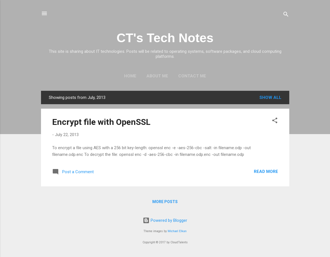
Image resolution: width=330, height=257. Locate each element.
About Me (157, 75)
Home (130, 75)
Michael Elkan (177, 231)
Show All (270, 97)
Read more (266, 171)
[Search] (286, 15)
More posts (165, 201)
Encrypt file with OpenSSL (101, 122)
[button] (274, 121)
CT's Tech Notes (165, 38)
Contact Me (192, 75)
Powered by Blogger (165, 220)
